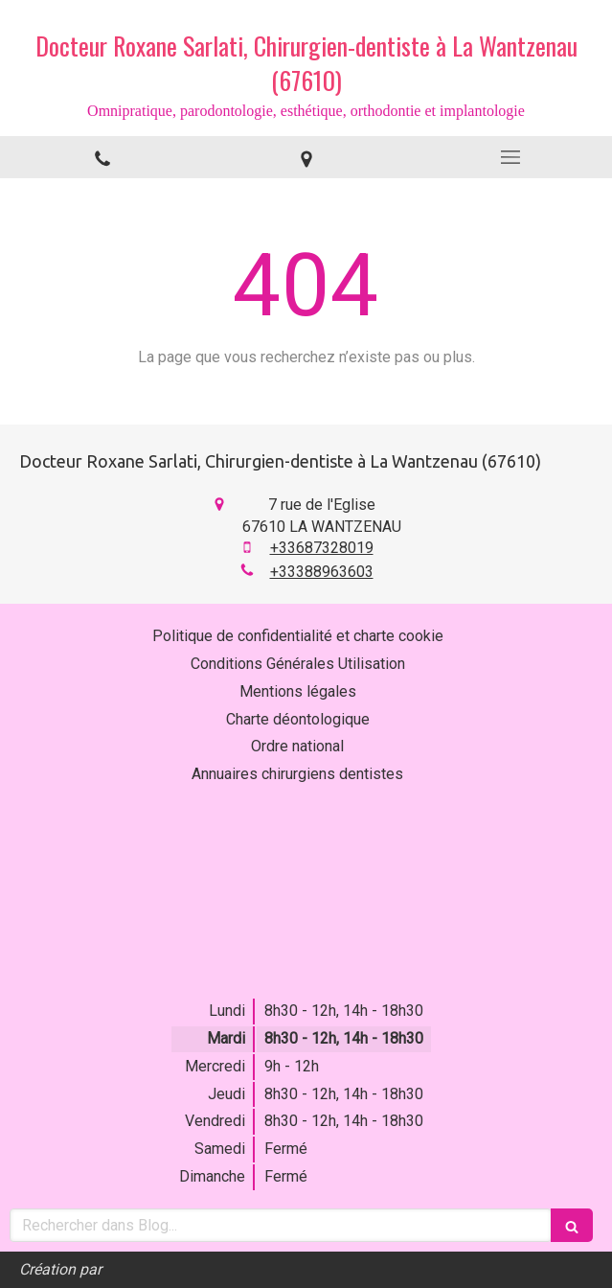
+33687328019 (322, 548)
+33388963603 (322, 572)
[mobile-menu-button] (510, 157)
